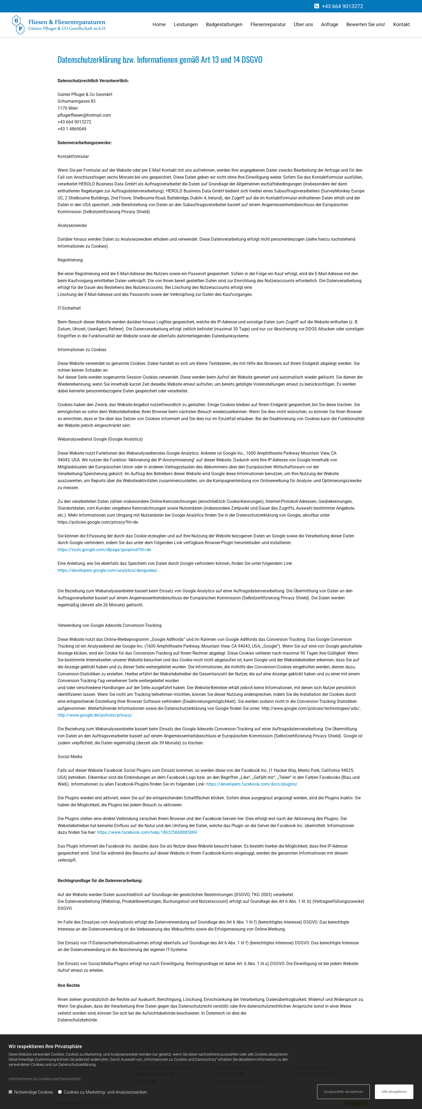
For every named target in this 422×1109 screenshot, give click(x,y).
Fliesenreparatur (268, 24)
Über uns (303, 24)
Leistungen (186, 24)
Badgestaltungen (224, 24)
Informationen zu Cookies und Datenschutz (45, 1079)
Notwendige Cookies (31, 1092)
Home (159, 24)
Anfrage (329, 24)
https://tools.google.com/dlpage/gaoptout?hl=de (104, 549)
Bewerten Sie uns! (365, 24)
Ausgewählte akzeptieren (343, 1092)
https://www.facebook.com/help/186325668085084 (146, 832)
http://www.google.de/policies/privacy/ (95, 715)
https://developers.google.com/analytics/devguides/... (109, 570)
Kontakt (401, 24)
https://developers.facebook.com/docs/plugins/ (251, 784)
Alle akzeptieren (394, 1092)
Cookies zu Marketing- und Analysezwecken (102, 1092)
